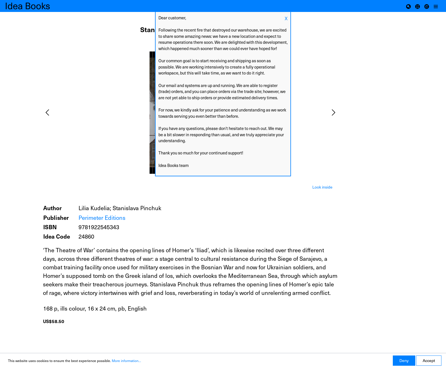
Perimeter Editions (102, 217)
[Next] (333, 112)
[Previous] (47, 112)
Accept (429, 360)
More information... (126, 360)
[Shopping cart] (417, 6)
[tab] (322, 186)
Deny (404, 360)
